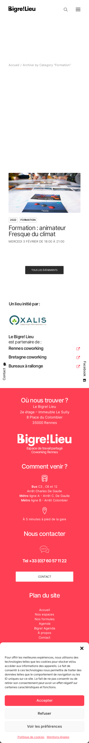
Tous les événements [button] (44, 270)
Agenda (44, 623)
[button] (82, 648)
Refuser (44, 713)
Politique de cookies (31, 737)
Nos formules (45, 619)
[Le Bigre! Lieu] (22, 9)
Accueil (14, 65)
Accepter (45, 700)
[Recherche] (63, 9)
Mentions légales (58, 737)
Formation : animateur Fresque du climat (37, 231)
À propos (44, 633)
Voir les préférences (44, 726)
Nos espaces (44, 614)
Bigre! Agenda (44, 628)
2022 (13, 220)
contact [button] (44, 576)
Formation (28, 220)
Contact (44, 637)
